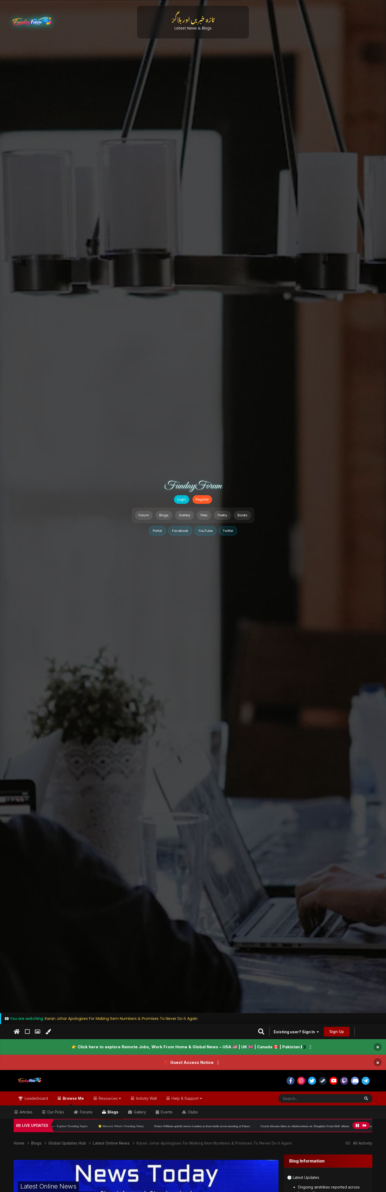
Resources (109, 1098)
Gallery (184, 515)
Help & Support (186, 1098)
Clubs (192, 1112)
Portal (157, 530)
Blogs (164, 515)
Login (181, 499)
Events (166, 1112)
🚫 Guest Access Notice (189, 1062)
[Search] (306, 1098)
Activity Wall (146, 1098)
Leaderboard (36, 1098)
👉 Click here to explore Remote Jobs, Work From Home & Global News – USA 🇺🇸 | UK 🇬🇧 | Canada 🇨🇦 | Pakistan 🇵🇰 (189, 1046)
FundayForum (193, 486)
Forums (85, 1112)
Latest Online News (48, 1186)
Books (242, 515)
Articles (25, 1112)
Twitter (228, 530)
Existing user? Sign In (296, 1032)
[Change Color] (48, 1032)
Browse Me (73, 1100)
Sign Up (336, 1031)
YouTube (205, 530)
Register (202, 499)
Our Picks (55, 1112)
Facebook (180, 530)
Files (204, 515)
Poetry (222, 515)
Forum (144, 515)
